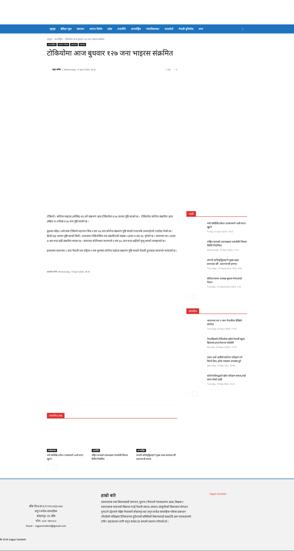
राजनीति (121, 29)
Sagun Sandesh (217, 494)
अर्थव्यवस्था (52, 450)
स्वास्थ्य (82, 44)
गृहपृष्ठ (52, 29)
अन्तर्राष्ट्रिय (136, 29)
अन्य (201, 29)
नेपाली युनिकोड (185, 29)
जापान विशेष (95, 29)
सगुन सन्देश (56, 69)
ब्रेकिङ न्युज (66, 29)
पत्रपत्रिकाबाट (152, 29)
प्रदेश (109, 29)
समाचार (80, 29)
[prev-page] (49, 467)
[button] (242, 29)
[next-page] (55, 467)
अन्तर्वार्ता (168, 29)
